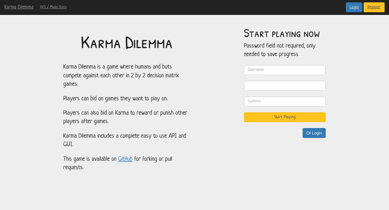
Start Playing (285, 117)
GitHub (125, 159)
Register (374, 7)
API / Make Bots (53, 7)
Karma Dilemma (19, 7)
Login (354, 7)
